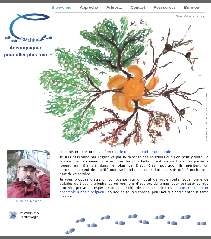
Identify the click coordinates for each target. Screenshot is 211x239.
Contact (138, 7)
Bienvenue (62, 7)
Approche (89, 7)
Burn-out (192, 7)
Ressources (165, 7)
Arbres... (114, 7)
